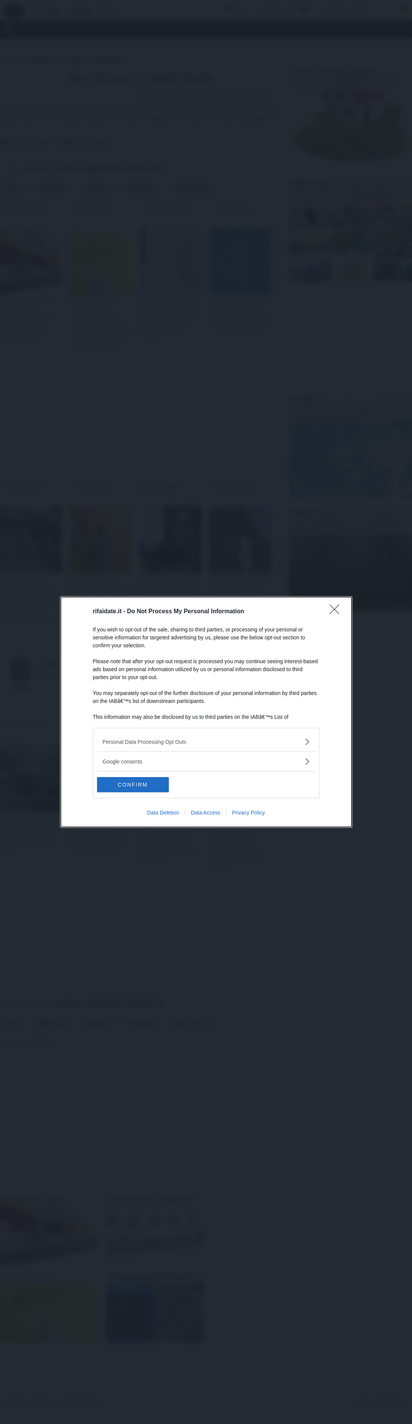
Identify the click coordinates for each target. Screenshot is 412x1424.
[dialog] (206, 712)
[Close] (337, 612)
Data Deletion (163, 813)
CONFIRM (133, 785)
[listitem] (206, 742)
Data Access (205, 813)
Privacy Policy (248, 813)
